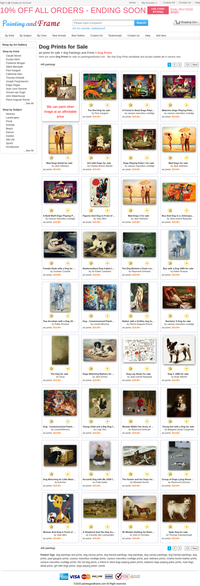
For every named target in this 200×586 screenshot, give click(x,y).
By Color (42, 35)
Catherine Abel (14, 74)
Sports (9, 143)
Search (141, 22)
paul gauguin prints (58, 558)
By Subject (25, 35)
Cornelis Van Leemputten (101, 535)
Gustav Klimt (13, 59)
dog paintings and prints (69, 554)
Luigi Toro (102, 429)
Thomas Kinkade (15, 77)
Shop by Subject (12, 109)
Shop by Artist (11, 51)
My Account (149, 2)
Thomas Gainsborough (180, 535)
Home (132, 2)
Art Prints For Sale (31, 22)
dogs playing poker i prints (91, 565)
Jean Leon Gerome (16, 88)
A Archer (62, 482)
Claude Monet (13, 55)
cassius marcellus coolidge (141, 113)
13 (187, 64)
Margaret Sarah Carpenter (181, 429)
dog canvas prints (93, 554)
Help (197, 2)
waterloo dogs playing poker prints (162, 562)
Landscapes (12, 117)
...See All (28, 103)
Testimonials (115, 35)
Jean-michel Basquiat (180, 218)
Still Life (10, 139)
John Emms (101, 377)
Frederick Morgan (15, 63)
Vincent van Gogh (15, 92)
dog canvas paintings (155, 554)
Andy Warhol (180, 377)
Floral (9, 121)
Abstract (10, 114)
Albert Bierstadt (14, 66)
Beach (9, 128)
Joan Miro (101, 218)
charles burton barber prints (182, 558)
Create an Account (21, 2)
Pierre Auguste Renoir (18, 99)
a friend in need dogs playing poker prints (120, 562)
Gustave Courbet (61, 271)
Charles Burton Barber (101, 166)
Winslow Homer (141, 482)
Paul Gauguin (101, 113)
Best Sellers (78, 35)
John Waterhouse (15, 96)
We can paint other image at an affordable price (60, 111)
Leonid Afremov (101, 324)
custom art (158, 56)
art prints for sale (49, 52)
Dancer (10, 132)
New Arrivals (59, 35)
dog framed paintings (115, 554)
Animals (10, 125)
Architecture (12, 147)
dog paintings (135, 554)
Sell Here (161, 35)
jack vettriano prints (154, 558)
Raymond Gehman (141, 271)
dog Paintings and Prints (78, 52)
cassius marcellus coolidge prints (88, 558)
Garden (10, 136)
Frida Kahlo (101, 482)
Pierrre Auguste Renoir (141, 324)
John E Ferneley (141, 535)
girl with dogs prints (64, 565)
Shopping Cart (189, 22)
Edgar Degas (13, 85)
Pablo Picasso (180, 271)
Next (195, 64)
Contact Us (185, 2)
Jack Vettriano (62, 166)
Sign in (4, 2)
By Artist (9, 35)
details (174, 11)
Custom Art (169, 2)
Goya (61, 377)
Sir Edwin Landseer (101, 271)
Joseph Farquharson (17, 81)
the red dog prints (87, 562)
